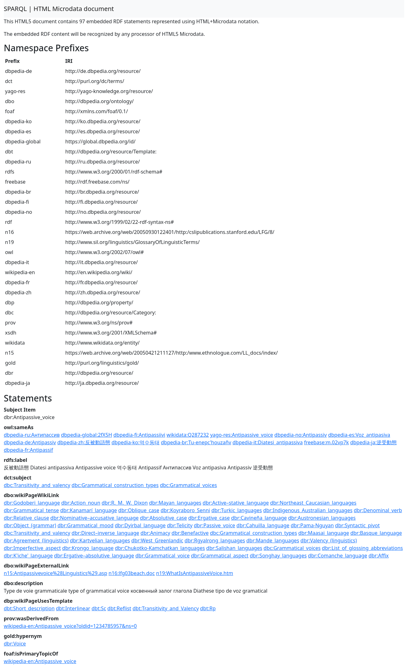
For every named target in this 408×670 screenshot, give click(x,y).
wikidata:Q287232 (187, 434)
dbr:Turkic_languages (236, 510)
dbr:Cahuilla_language (263, 525)
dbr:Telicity (179, 525)
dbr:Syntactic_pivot (357, 525)
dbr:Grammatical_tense (31, 510)
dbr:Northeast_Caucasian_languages (313, 502)
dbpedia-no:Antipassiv (301, 434)
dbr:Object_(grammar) (30, 525)
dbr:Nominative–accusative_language (94, 517)
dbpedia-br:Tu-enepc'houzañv (196, 442)
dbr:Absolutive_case (163, 517)
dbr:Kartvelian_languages (100, 540)
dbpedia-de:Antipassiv (30, 442)
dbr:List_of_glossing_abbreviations (362, 548)
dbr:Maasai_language (323, 532)
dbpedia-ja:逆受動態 (373, 442)
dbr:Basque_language (376, 532)
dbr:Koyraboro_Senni (185, 510)
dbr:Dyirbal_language (140, 525)
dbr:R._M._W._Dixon (124, 502)
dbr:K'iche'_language (28, 555)
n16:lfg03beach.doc (132, 573)
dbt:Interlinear (73, 608)
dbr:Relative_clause (26, 517)
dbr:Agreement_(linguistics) (36, 540)
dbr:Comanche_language (337, 555)
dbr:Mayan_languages (175, 502)
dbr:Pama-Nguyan (312, 525)
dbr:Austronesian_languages (322, 517)
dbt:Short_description (29, 608)
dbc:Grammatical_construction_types (115, 485)
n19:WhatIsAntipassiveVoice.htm (194, 573)
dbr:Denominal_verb (378, 510)
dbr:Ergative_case (209, 517)
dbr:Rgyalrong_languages (214, 540)
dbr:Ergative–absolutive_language (94, 555)
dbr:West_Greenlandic (157, 540)
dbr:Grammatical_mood (85, 525)
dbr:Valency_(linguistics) (329, 540)
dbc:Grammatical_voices (188, 485)
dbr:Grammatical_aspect (219, 555)
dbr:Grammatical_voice (162, 555)
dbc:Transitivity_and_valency (37, 485)
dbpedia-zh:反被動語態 (83, 442)
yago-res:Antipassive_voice (241, 434)
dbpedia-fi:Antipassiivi (139, 434)
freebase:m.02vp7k (326, 442)
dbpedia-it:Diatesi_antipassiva (267, 442)
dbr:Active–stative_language (236, 502)
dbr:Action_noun (80, 502)
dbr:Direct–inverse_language (105, 532)
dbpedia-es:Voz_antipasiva (359, 434)
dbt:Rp (208, 608)
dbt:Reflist (119, 608)
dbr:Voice (15, 643)
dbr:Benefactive (190, 532)
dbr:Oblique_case (138, 510)
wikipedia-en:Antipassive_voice (40, 661)
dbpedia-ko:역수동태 (136, 442)
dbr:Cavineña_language (259, 517)
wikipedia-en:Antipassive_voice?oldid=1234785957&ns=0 (70, 626)
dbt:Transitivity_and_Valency (166, 608)
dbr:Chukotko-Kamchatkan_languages (160, 548)
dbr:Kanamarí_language (88, 510)
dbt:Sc (98, 608)
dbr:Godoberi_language (32, 502)
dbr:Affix (378, 555)
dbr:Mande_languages (272, 540)
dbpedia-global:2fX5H (86, 434)
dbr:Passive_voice (214, 525)
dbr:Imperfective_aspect (32, 548)
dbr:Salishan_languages (234, 548)
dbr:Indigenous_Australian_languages (307, 510)
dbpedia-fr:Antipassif (28, 449)
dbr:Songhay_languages (278, 555)
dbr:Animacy (155, 532)
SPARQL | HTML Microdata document (59, 8)
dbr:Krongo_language (88, 548)
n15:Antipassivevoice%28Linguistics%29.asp (55, 573)
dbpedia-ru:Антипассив (32, 434)
